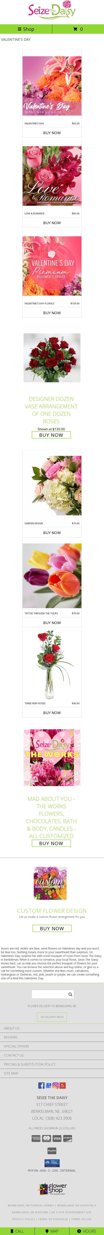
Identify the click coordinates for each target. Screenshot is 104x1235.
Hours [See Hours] (86, 1231)
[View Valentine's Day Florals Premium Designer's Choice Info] (52, 265)
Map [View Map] (52, 1231)
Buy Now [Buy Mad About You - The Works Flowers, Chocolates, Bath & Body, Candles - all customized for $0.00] (51, 843)
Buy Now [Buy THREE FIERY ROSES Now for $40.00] (52, 712)
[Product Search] (53, 994)
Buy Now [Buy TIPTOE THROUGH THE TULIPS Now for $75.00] (52, 622)
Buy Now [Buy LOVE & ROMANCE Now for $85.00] (52, 222)
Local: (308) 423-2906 (52, 1118)
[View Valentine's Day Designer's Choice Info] (52, 85)
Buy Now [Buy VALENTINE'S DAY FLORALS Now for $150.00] (52, 312)
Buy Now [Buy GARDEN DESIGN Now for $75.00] (52, 532)
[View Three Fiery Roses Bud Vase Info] (52, 665)
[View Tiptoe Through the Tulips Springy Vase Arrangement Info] (52, 576)
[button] (52, 1163)
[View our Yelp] (62, 1087)
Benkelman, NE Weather (30, 1212)
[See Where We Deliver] (52, 1017)
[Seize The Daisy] (52, 18)
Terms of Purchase (53, 1219)
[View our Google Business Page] (48, 1087)
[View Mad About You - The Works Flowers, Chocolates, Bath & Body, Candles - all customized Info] (52, 758)
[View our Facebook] (41, 1087)
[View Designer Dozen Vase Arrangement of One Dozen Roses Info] (52, 358)
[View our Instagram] (55, 1087)
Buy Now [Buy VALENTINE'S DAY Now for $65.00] (52, 132)
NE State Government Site (72, 1212)
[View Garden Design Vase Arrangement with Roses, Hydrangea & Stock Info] (52, 485)
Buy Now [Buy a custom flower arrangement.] (52, 928)
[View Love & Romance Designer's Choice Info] (52, 175)
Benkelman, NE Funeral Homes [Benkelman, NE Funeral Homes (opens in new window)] (31, 1205)
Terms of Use (81, 1219)
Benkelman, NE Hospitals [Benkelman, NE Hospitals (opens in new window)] (76, 1205)
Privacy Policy (23, 1219)
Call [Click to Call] (17, 1231)
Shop (26, 29)
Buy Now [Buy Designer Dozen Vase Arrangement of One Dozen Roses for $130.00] (51, 435)
